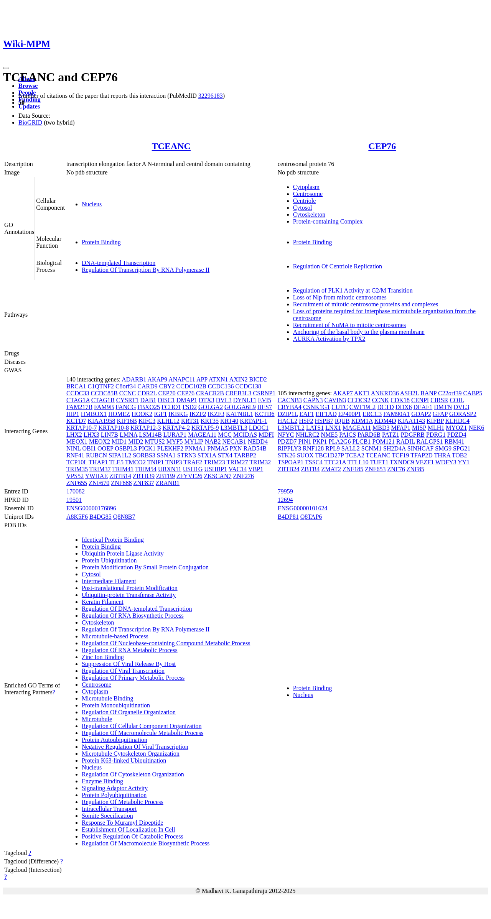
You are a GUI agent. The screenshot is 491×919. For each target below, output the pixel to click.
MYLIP (193, 441)
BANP (428, 393)
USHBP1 (215, 469)
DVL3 (224, 400)
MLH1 (436, 427)
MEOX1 (76, 441)
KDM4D (385, 421)
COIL (457, 400)
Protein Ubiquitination (109, 560)
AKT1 (362, 393)
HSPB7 (324, 421)
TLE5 (116, 462)
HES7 (264, 407)
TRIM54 (146, 469)
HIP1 (72, 414)
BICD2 (258, 379)
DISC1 (166, 400)
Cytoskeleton (309, 214)
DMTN (443, 407)
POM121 (383, 441)
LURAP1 (174, 434)
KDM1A (362, 421)
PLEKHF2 (170, 448)
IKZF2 (197, 414)
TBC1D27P (329, 455)
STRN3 (186, 455)
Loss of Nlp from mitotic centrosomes (340, 297)
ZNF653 (375, 469)
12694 (285, 499)
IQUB (342, 421)
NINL (73, 448)
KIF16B (127, 421)
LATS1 (315, 427)
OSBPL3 (126, 448)
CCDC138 (248, 386)
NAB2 (213, 441)
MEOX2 (99, 441)
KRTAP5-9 (205, 427)
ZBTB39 (144, 476)
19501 (74, 499)
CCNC (127, 393)
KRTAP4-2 (176, 427)
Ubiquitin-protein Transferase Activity (129, 595)
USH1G (193, 469)
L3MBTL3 (234, 427)
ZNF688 (121, 483)
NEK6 (476, 427)
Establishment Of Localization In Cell (128, 829)
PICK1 (146, 448)
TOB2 (459, 455)
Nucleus (92, 204)
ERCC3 (372, 414)
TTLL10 (358, 462)
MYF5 (174, 441)
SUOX (305, 455)
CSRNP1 (264, 393)
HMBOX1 (94, 414)
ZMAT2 (331, 469)
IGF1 (160, 414)
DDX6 (403, 407)
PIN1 (304, 441)
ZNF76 (396, 469)
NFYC (286, 434)
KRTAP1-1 (253, 421)
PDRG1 (436, 434)
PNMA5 (217, 448)
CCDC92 (359, 400)
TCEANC (171, 146)
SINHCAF (420, 448)
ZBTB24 (289, 469)
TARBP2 (245, 455)
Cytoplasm (306, 187)
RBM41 (455, 441)
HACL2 (288, 421)
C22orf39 (449, 393)
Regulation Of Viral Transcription (123, 670)
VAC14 (238, 469)
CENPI (420, 400)
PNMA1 (195, 448)
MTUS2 (155, 441)
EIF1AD (326, 414)
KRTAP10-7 (81, 427)
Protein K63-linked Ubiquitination (124, 760)
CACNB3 (290, 400)
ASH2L (409, 393)
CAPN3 (313, 400)
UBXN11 (169, 469)
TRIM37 (100, 469)
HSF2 (306, 421)
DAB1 (148, 400)
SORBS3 (144, 455)
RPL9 (332, 448)
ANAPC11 (181, 379)
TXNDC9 (402, 462)
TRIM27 (237, 462)
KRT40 (229, 421)
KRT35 (210, 421)
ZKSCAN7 (217, 476)
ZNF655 (76, 483)
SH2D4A (394, 448)
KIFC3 (146, 421)
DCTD (385, 407)
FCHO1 (171, 407)
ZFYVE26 (189, 476)
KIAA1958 (101, 421)
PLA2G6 (340, 441)
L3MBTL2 (291, 427)
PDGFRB (413, 434)
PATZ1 (390, 434)
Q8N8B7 (124, 516)
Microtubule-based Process (115, 636)
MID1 (119, 441)
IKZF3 (216, 414)
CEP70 (166, 393)
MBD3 (380, 427)
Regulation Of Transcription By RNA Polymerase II (145, 269)
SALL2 (350, 448)
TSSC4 (314, 462)
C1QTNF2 (100, 386)
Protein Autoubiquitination (114, 740)
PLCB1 (361, 441)
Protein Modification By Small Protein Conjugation (145, 567)
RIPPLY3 (290, 448)
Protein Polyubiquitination (114, 795)
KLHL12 (168, 421)
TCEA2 (354, 455)
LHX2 (74, 434)
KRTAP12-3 (145, 427)
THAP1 (98, 462)
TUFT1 (379, 462)
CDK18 (400, 400)
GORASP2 (462, 414)
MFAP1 (400, 427)
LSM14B (150, 434)
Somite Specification (107, 815)
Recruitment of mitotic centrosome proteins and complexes (365, 304)
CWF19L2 (362, 407)
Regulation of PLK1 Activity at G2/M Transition (353, 290)
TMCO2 (135, 462)
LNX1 (333, 427)
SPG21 (461, 448)
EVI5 (264, 400)
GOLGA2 (210, 407)
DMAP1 (186, 400)
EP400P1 (349, 414)
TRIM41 (122, 469)
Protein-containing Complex (328, 221)
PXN (235, 448)
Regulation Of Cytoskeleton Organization (133, 774)
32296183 (210, 95)
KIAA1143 (411, 421)
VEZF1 (424, 462)
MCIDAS (245, 434)
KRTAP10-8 (113, 427)
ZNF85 (415, 469)
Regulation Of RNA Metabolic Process (130, 650)
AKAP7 (343, 393)
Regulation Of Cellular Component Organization (142, 726)
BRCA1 (76, 386)
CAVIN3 (335, 400)
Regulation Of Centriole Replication (337, 266)
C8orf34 (125, 386)
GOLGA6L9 (240, 407)
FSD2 (190, 407)
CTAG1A (78, 400)
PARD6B (369, 434)
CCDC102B (191, 386)
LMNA (128, 434)
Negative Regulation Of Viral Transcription (135, 746)
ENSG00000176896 (91, 508)
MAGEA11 (202, 434)
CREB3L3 (239, 393)
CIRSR (439, 400)
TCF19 (400, 455)
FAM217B (79, 407)
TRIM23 (214, 462)
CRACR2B (210, 393)
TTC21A (335, 462)
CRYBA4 (290, 407)
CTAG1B (103, 400)
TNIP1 (155, 462)
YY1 (464, 462)
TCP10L (76, 462)
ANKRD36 (385, 393)
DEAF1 (423, 407)
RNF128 (313, 448)
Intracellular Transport (109, 809)
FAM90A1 (396, 414)
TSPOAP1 (291, 462)
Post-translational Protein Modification (130, 588)
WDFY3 (445, 462)
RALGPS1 (429, 441)
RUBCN (96, 455)
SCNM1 (371, 448)
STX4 (225, 455)
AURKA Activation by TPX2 (329, 338)
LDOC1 (259, 427)
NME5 (329, 434)
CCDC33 (77, 393)
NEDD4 (258, 441)
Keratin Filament (103, 601)
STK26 (286, 455)
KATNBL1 (239, 414)
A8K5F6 (77, 516)
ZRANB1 (168, 483)
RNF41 (75, 455)
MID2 (135, 441)
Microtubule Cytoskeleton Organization (131, 753)
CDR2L (147, 393)
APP (202, 379)
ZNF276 (243, 476)
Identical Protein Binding (113, 539)
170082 (75, 491)
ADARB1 (134, 379)
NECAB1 (234, 441)
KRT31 (190, 421)
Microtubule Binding (107, 698)
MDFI (266, 434)
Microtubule (97, 719)
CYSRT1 (127, 400)
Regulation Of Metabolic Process (122, 802)
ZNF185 (353, 469)
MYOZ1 (456, 427)
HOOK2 (142, 414)
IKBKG (178, 414)
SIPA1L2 (120, 455)
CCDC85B (104, 393)
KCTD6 (265, 414)
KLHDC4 (457, 421)
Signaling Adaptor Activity (115, 788)
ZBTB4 (310, 469)
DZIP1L (288, 414)
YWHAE (96, 476)
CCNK (380, 400)
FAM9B (104, 407)
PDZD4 (456, 434)
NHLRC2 (307, 434)
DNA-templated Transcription (118, 263)
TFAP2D (421, 455)
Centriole (304, 200)
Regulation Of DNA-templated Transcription (137, 608)
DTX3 (206, 400)
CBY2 (167, 386)
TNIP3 (173, 462)
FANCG (125, 407)
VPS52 (75, 476)
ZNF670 (99, 483)
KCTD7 (76, 421)
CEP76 (382, 146)
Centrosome (308, 194)
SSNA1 (166, 455)
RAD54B (254, 448)
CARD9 (147, 386)
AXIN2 (238, 379)
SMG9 (443, 448)
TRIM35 (77, 469)
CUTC (339, 407)
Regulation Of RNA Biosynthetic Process (133, 615)
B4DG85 (100, 516)
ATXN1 (218, 379)
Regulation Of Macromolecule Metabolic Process (142, 733)
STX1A (207, 455)
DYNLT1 (245, 400)
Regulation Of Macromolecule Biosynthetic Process (145, 843)
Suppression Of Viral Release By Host (129, 664)
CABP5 (472, 393)
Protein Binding (101, 242)
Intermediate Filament (109, 581)
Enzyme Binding (102, 781)
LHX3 (91, 434)
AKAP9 (157, 379)
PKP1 (320, 441)
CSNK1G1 (316, 407)
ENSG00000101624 (303, 508)
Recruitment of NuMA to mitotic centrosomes (349, 325)
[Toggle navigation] (6, 68)
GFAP (440, 414)
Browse (28, 85)
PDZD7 (287, 441)
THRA (442, 455)
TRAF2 (192, 462)
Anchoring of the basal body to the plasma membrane (359, 332)
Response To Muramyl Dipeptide (122, 822)
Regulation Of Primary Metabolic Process (133, 677)
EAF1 (306, 414)
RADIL (405, 441)
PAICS (347, 434)
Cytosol (302, 207)
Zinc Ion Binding (103, 657)
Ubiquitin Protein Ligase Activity (123, 553)
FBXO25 (148, 407)
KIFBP (435, 421)
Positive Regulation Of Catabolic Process (132, 836)
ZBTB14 (120, 476)
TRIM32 (260, 462)
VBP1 (255, 469)
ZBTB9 (165, 476)
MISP (419, 427)
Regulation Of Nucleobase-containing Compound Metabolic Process (166, 643)
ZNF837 (143, 483)
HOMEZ (119, 414)
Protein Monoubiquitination (116, 705)
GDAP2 (421, 414)
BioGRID (30, 122)
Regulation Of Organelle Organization (129, 712)
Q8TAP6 (311, 516)
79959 (285, 491)
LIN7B (109, 434)
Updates (29, 106)
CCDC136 (221, 386)
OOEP (105, 448)
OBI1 (89, 448)
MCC (225, 434)
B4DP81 (288, 516)
